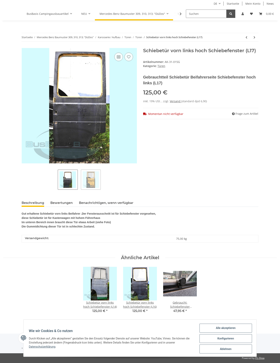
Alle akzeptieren (224, 328)
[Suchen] (206, 14)
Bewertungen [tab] (61, 203)
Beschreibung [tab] (33, 203)
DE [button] (215, 3)
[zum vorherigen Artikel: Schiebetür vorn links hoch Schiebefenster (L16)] (246, 37)
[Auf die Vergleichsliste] (118, 57)
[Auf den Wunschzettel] (128, 57)
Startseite (233, 3)
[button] (242, 13)
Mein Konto (252, 3)
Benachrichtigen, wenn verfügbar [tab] (106, 203)
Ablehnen (224, 349)
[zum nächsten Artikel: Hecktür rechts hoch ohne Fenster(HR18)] (254, 37)
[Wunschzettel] (251, 13)
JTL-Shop (259, 358)
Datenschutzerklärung (43, 347)
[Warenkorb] (266, 13)
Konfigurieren (224, 339)
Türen (161, 66)
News (270, 3)
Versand (175, 101)
